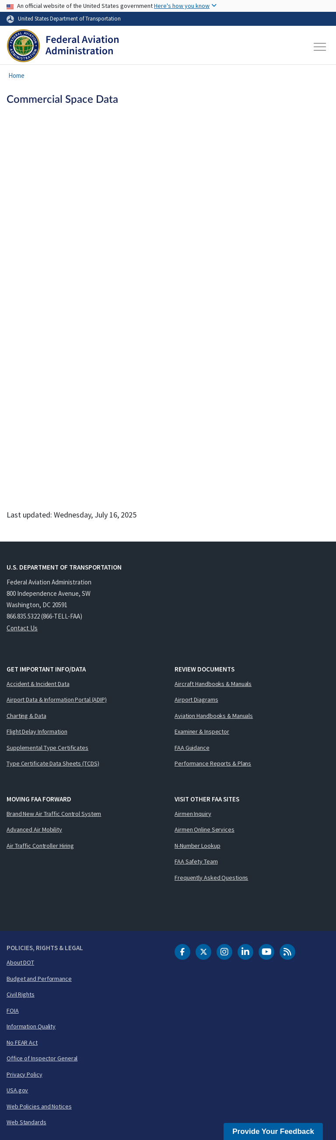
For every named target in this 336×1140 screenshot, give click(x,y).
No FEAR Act (22, 1042)
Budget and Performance (39, 979)
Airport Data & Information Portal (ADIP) (57, 699)
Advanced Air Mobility (34, 829)
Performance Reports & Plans (213, 763)
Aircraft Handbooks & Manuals (213, 684)
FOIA (13, 1010)
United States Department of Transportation (69, 18)
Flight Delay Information (37, 731)
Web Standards (26, 1122)
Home (16, 75)
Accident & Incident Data (38, 684)
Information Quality (31, 1026)
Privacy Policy (24, 1074)
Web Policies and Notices (39, 1106)
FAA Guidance (192, 748)
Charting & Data (26, 716)
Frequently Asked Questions (211, 877)
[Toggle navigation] (320, 46)
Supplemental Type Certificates (47, 748)
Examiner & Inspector (202, 731)
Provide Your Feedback (273, 1131)
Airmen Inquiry (193, 814)
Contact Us (22, 628)
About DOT (20, 962)
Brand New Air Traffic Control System (54, 814)
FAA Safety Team (196, 861)
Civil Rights (21, 994)
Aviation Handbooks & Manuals (214, 716)
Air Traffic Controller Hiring (40, 846)
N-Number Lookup (197, 846)
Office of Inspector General (42, 1058)
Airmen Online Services (204, 829)
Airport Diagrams (196, 699)
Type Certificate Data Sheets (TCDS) (53, 763)
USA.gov (17, 1090)
